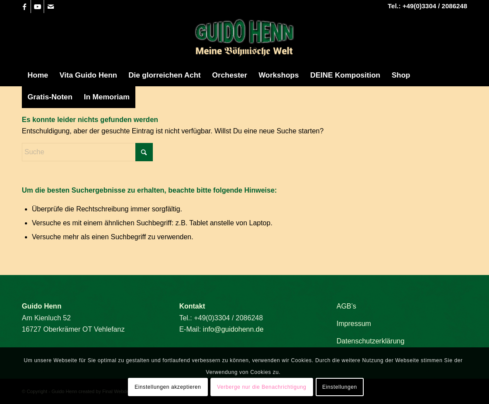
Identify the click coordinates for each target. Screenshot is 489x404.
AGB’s (346, 306)
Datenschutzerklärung (371, 341)
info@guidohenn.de (233, 329)
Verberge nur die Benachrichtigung (261, 387)
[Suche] (87, 152)
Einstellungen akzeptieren (167, 387)
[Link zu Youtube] (37, 6)
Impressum (354, 323)
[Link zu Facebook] (24, 6)
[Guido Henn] (244, 39)
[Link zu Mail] (50, 6)
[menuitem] (38, 75)
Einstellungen (339, 387)
